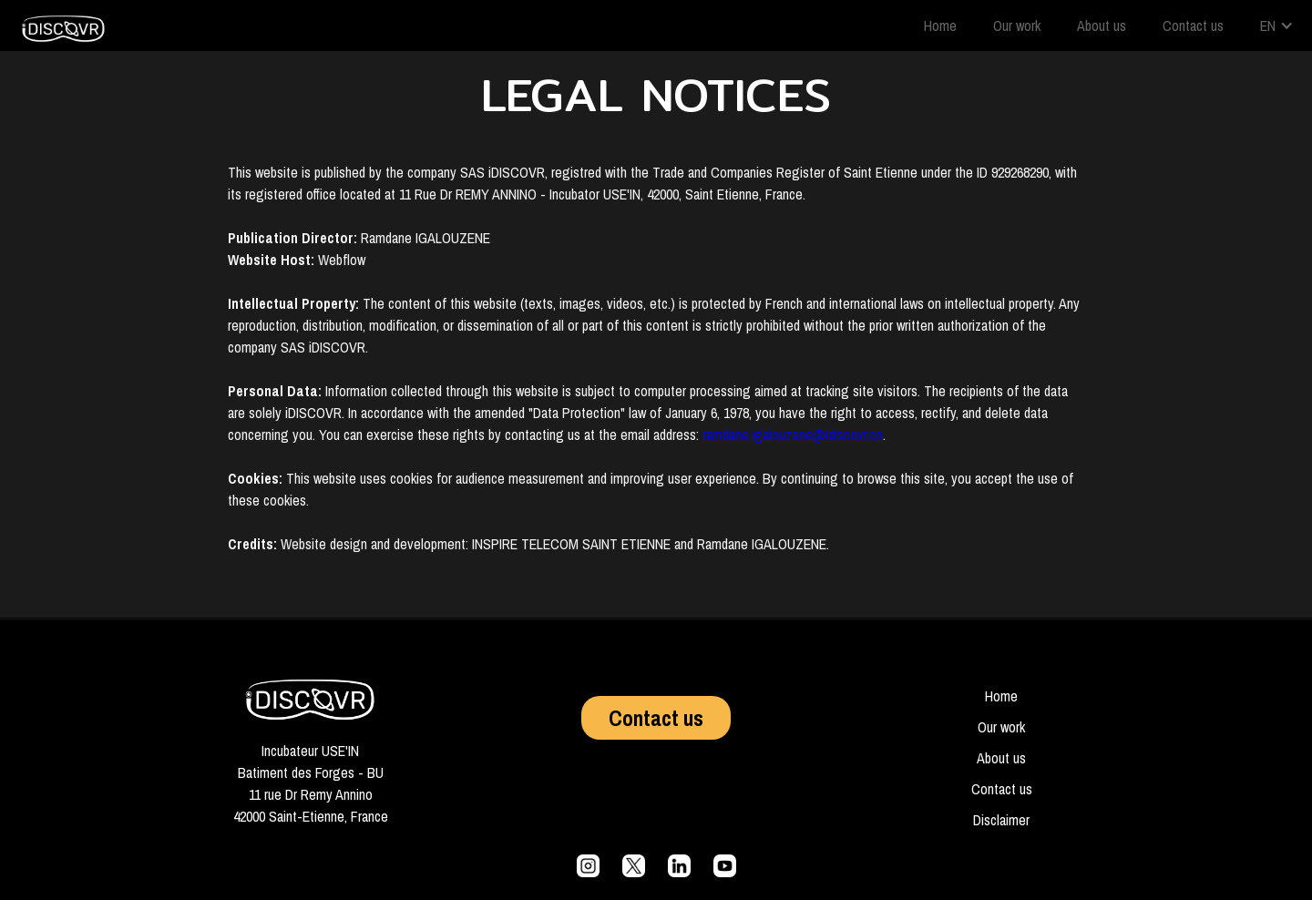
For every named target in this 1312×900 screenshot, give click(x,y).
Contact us (1193, 25)
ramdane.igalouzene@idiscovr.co (792, 434)
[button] (1277, 25)
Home (940, 25)
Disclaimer (1001, 820)
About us (1101, 25)
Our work (1016, 25)
